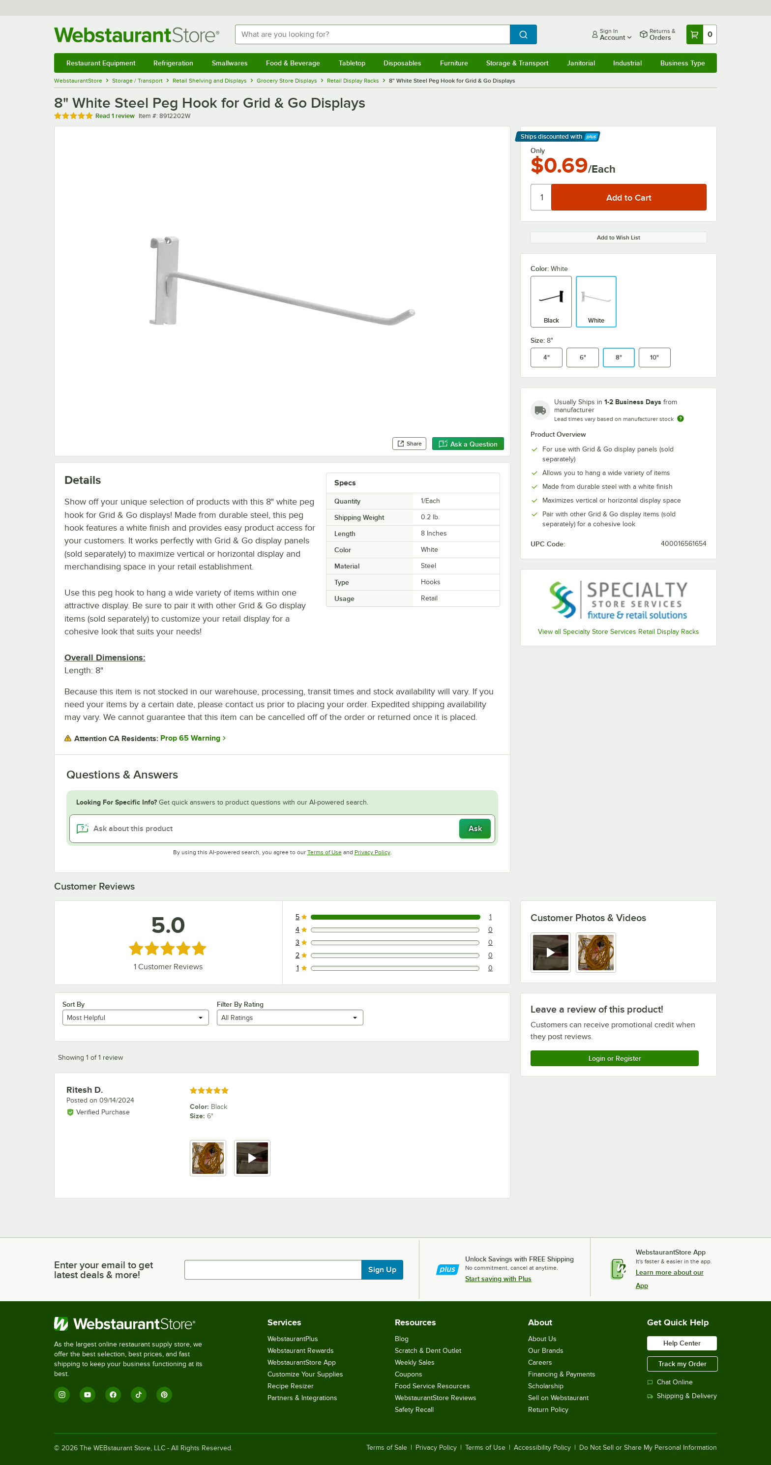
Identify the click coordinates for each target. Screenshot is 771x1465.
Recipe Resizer (290, 1386)
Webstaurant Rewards (300, 1350)
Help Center (682, 1343)
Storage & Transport (517, 63)
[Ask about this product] (282, 828)
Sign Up (382, 1269)
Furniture (454, 63)
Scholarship (545, 1386)
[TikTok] (139, 1395)
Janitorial (581, 63)
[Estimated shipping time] (680, 418)
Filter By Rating (240, 1004)
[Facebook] (113, 1395)
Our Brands (545, 1350)
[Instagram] (62, 1395)
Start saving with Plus (498, 1279)
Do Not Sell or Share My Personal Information (648, 1447)
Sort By (73, 1004)
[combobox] (372, 34)
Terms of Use (324, 852)
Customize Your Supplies (305, 1374)
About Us (542, 1339)
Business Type (682, 63)
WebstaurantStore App (301, 1362)
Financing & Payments (561, 1374)
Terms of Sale (386, 1447)
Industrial (627, 63)
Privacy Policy (372, 852)
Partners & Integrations (302, 1398)
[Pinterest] (164, 1395)
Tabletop (352, 63)
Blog (402, 1339)
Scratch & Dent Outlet (428, 1350)
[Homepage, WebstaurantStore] (136, 34)
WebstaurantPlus (292, 1339)
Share (409, 444)
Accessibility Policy (542, 1447)
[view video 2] (252, 1158)
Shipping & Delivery (682, 1396)
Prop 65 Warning (190, 738)
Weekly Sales (415, 1362)
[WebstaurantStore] (135, 1324)
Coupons (408, 1374)
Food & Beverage (293, 63)
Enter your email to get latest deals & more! (103, 1270)
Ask (475, 828)
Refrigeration (173, 63)
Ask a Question (468, 444)
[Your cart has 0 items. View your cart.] (701, 34)
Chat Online (670, 1382)
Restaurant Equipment (100, 63)
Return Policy (548, 1409)
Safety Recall (414, 1409)
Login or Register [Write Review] (615, 1058)
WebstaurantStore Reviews (435, 1398)
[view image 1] (208, 1158)
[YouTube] (87, 1395)
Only (538, 150)
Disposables (402, 63)
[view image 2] (596, 952)
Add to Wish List (618, 237)
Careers (540, 1362)
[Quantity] (542, 197)
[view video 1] (551, 952)
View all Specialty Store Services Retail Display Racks (618, 631)
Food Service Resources (432, 1386)
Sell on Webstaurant (558, 1398)
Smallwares (230, 63)
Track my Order (682, 1364)
